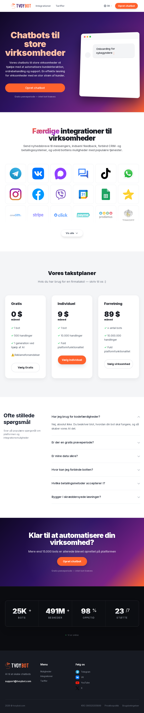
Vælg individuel (72, 359)
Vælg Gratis (25, 367)
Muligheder (45, 671)
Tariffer (60, 5)
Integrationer (43, 5)
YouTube (83, 683)
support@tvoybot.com (18, 681)
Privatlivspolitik (112, 705)
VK (80, 677)
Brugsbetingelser (130, 705)
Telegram (83, 672)
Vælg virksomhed (118, 364)
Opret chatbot (126, 5)
